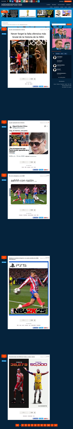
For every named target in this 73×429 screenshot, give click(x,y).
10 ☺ (24, 412)
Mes (62, 53)
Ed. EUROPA (64, 87)
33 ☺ (24, 210)
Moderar (68, 4)
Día (53, 53)
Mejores (54, 4)
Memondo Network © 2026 (66, 85)
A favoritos (34, 79)
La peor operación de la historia (16, 122)
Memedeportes (61, 81)
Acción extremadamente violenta (17, 29)
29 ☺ (24, 78)
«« (17, 425)
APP (70, 84)
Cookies (65, 84)
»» (56, 425)
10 (48, 425)
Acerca (55, 84)
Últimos (48, 4)
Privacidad (62, 84)
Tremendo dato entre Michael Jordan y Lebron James (22, 356)
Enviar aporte (61, 4)
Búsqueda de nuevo (23, 24)
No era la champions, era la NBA (17, 175)
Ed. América (69, 87)
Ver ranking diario (61, 77)
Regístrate (61, 1)
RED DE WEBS (3, 1)
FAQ (68, 84)
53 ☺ (24, 320)
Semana (57, 53)
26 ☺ (24, 162)
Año (65, 53)
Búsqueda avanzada (55, 25)
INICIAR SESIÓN (68, 1)
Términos (58, 84)
